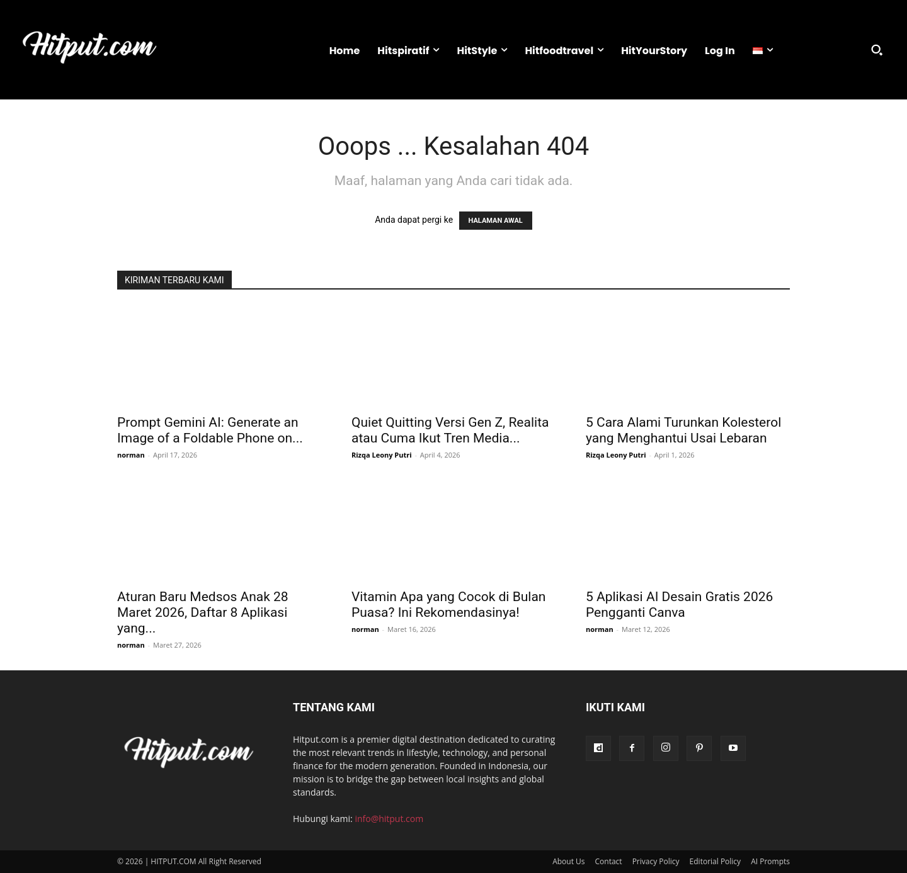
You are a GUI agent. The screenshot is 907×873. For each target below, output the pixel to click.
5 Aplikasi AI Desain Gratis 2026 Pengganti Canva (679, 604)
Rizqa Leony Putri (381, 454)
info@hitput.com (389, 819)
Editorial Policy (715, 861)
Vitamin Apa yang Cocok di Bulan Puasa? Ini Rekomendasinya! (448, 604)
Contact (608, 861)
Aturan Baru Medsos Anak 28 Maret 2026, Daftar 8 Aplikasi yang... (202, 612)
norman (131, 454)
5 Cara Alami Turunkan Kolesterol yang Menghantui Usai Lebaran (683, 430)
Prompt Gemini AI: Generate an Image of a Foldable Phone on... (210, 430)
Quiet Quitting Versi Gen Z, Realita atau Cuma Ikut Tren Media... (450, 430)
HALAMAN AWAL (496, 221)
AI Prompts (770, 861)
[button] (877, 50)
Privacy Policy (656, 861)
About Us (568, 861)
